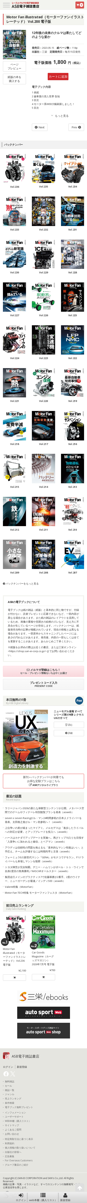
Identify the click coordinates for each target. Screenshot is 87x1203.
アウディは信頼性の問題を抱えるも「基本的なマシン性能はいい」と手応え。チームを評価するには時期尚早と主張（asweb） (44, 849)
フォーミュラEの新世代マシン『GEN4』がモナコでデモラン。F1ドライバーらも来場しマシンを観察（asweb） (44, 859)
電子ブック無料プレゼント (19, 1107)
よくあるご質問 (13, 1129)
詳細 (69, 733)
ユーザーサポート (14, 1116)
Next (42, 127)
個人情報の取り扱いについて (20, 1147)
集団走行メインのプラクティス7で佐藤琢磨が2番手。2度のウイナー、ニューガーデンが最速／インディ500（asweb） (42, 879)
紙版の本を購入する (14, 79)
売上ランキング (13, 1098)
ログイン (21, 1197)
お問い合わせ (12, 1134)
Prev (74, 127)
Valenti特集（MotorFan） (20, 887)
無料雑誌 (9, 1081)
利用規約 (9, 1143)
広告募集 (9, 1156)
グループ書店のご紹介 (16, 1164)
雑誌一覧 (9, 1090)
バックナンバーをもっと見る (21, 583)
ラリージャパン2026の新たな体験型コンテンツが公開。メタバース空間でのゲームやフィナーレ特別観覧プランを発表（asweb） (44, 810)
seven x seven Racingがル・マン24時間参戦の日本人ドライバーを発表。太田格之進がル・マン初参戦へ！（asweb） (43, 820)
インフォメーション (15, 1112)
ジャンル (9, 1094)
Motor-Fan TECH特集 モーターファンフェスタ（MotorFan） (39, 892)
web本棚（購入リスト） (43, 1197)
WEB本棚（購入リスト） (18, 1121)
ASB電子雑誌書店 (25, 1056)
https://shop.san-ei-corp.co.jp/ (27, 651)
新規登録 (65, 1197)
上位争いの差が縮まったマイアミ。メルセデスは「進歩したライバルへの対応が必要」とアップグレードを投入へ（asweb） (44, 830)
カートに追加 (58, 76)
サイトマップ (12, 1125)
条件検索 (9, 1103)
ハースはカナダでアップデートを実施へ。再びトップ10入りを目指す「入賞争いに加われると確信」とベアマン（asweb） (44, 839)
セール (8, 1085)
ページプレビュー (14, 66)
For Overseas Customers (18, 1160)
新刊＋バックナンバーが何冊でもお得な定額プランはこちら (43, 781)
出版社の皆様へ (13, 1152)
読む (69, 724)
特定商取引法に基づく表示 (19, 1139)
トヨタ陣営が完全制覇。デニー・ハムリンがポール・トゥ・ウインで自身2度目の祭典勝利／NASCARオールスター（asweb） (44, 869)
